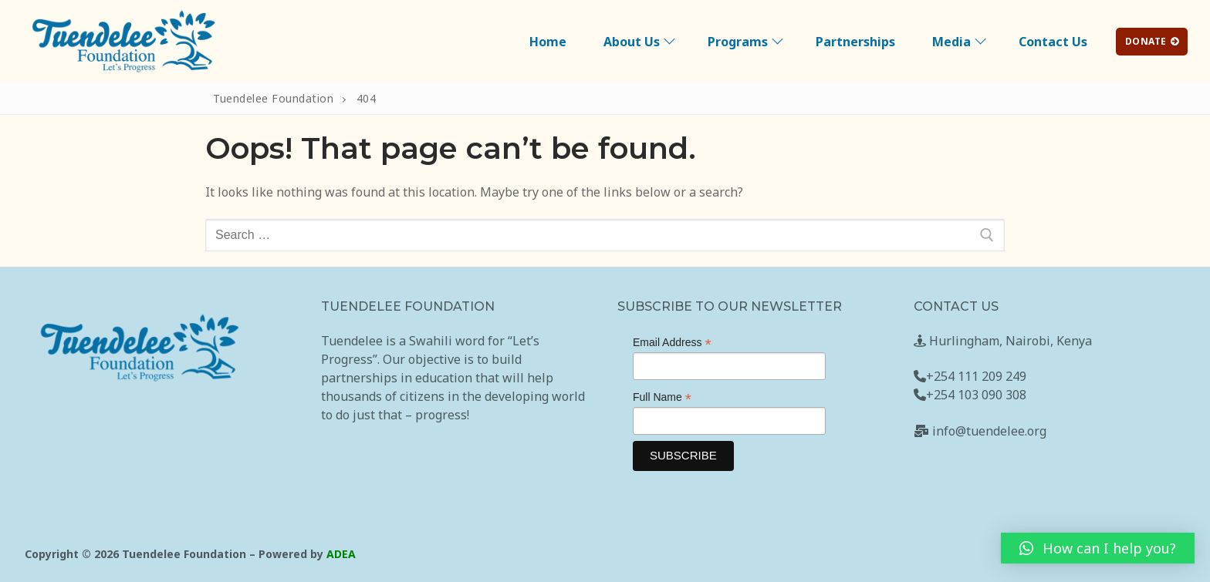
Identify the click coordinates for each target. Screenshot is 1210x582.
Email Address (672, 342)
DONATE (1152, 41)
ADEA (341, 554)
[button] (1098, 548)
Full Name (662, 397)
